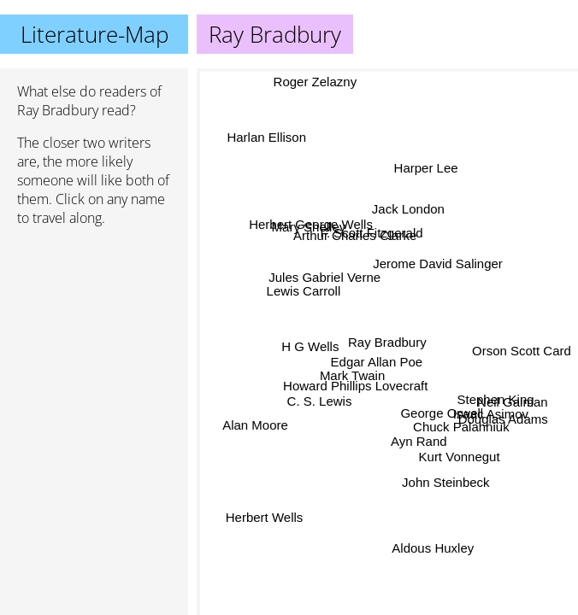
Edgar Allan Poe (376, 361)
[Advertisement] (94, 330)
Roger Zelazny (315, 80)
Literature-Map (94, 34)
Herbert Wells (267, 523)
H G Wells (310, 347)
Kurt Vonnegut (458, 457)
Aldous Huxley (433, 548)
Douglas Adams (503, 420)
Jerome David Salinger (438, 266)
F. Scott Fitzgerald (369, 235)
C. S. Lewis (318, 399)
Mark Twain (351, 377)
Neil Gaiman (512, 402)
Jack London (407, 209)
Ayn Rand (418, 437)
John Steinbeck (445, 483)
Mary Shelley (309, 227)
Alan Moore (255, 422)
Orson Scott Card (521, 345)
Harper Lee (425, 168)
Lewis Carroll (302, 291)
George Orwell (441, 414)
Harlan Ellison (268, 134)
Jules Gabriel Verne (327, 274)
